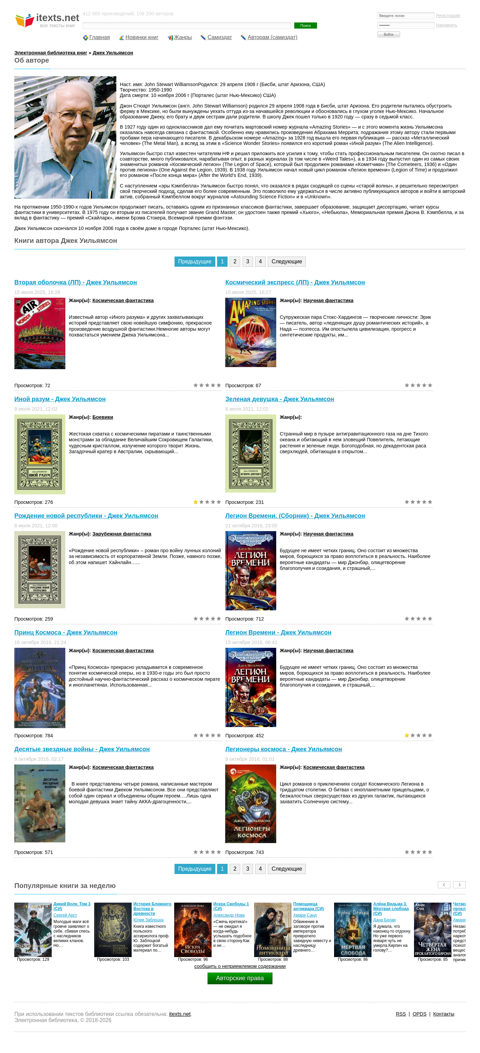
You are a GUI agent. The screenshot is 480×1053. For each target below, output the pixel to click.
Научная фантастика (328, 300)
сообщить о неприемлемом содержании (240, 966)
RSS (401, 1014)
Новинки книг (142, 37)
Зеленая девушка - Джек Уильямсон (279, 399)
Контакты (443, 1014)
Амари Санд (305, 915)
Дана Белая (384, 920)
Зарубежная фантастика (122, 534)
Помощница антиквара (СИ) (308, 906)
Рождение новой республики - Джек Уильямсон (86, 515)
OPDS (420, 1014)
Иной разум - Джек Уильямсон (60, 399)
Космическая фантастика (123, 300)
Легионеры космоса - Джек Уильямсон (283, 749)
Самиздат (220, 37)
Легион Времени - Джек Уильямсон (278, 632)
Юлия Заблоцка (148, 920)
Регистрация (448, 15)
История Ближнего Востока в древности (152, 909)
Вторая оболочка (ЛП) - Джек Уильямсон (75, 282)
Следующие (286, 261)
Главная (99, 37)
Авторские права (240, 978)
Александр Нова (229, 915)
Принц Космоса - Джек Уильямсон (65, 632)
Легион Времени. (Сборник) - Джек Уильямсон (295, 515)
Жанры (183, 37)
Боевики (103, 417)
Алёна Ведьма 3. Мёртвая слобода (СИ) (391, 909)
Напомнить (446, 25)
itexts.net (180, 1014)
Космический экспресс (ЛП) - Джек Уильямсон (295, 282)
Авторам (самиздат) (272, 37)
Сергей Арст (65, 915)
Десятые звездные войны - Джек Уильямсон (82, 749)
